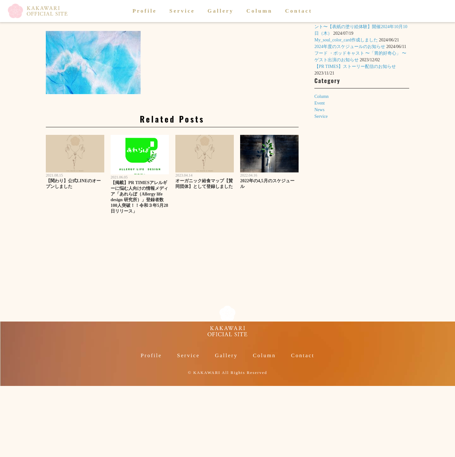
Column (259, 11)
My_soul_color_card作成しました (346, 40)
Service (182, 11)
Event (319, 103)
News (319, 109)
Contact (298, 11)
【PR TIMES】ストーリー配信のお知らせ (355, 66)
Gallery (221, 11)
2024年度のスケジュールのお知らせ (349, 46)
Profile (144, 11)
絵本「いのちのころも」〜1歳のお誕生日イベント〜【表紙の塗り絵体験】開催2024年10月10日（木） (360, 27)
